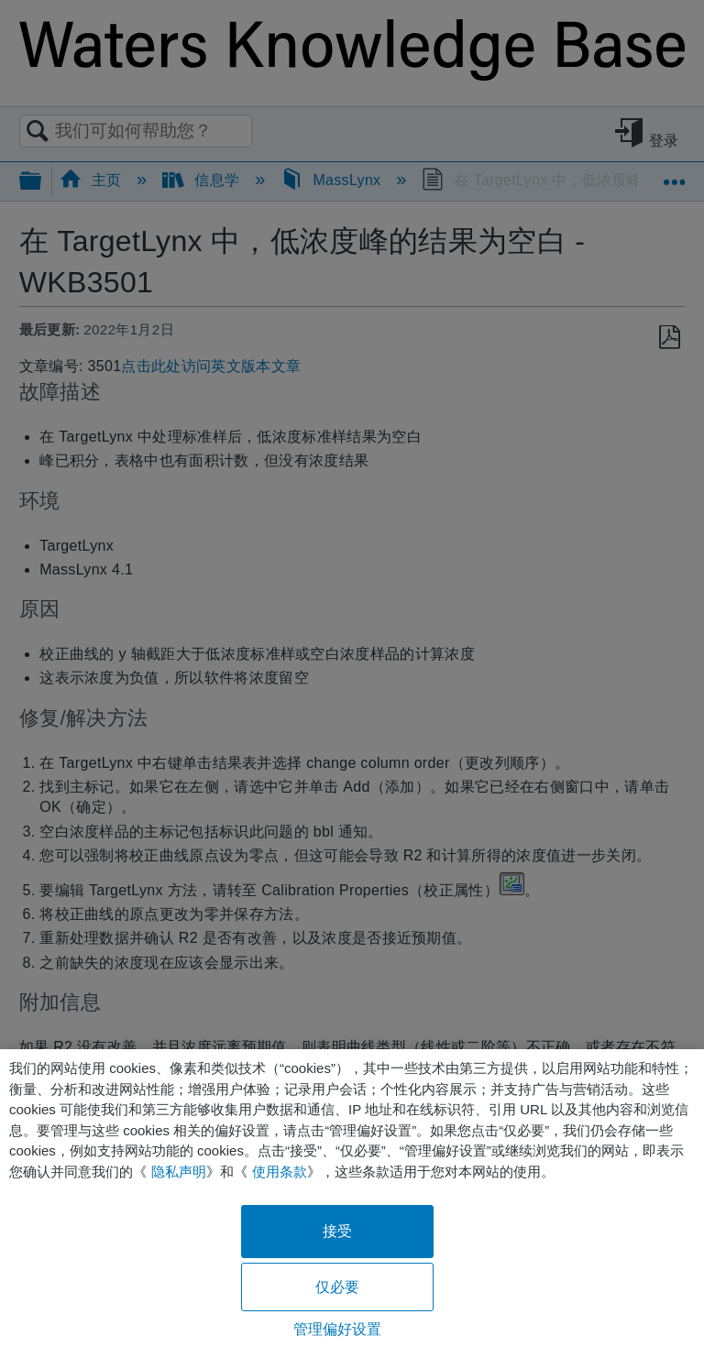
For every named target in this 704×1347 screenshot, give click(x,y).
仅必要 (337, 1287)
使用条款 (279, 1171)
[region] (352, 1198)
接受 (337, 1231)
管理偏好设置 (337, 1329)
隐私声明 (178, 1171)
